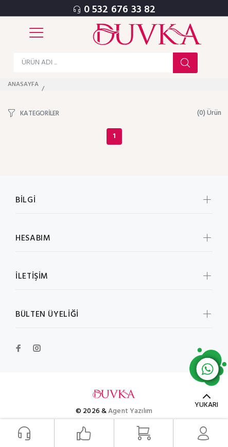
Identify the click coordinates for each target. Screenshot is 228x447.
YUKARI (206, 405)
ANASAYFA (23, 84)
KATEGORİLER (39, 113)
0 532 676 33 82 (120, 10)
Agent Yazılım (130, 411)
